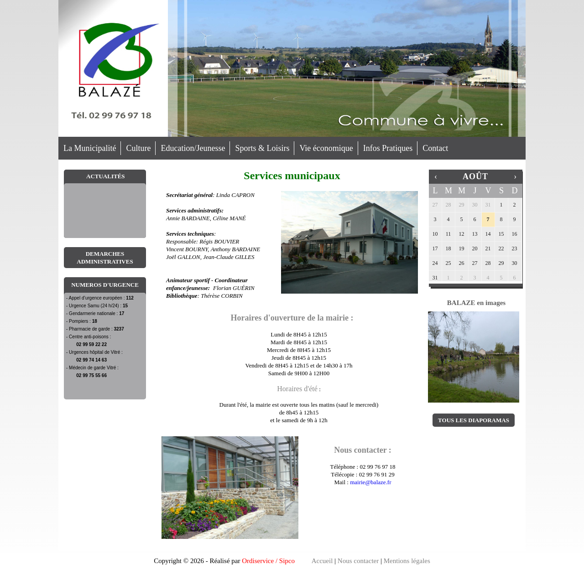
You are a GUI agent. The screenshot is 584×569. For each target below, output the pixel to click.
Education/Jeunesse (193, 148)
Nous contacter (358, 560)
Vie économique (326, 148)
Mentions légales (407, 560)
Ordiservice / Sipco (268, 560)
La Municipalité (89, 148)
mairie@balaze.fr (370, 482)
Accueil (322, 560)
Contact (435, 148)
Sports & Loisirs (262, 148)
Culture (138, 148)
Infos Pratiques (387, 148)
